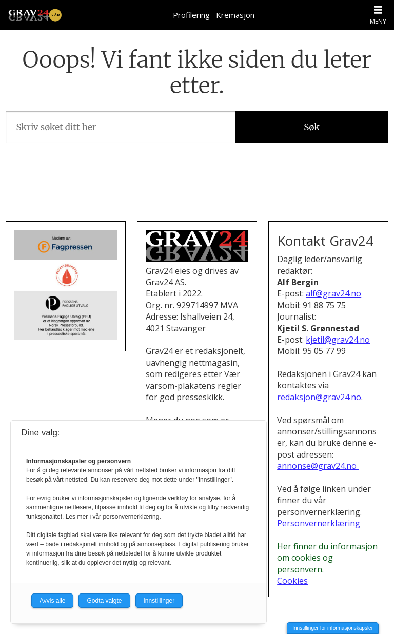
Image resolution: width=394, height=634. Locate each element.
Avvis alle (52, 600)
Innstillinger (159, 600)
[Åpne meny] (378, 9)
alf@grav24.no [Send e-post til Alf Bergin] (333, 293)
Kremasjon (235, 15)
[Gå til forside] (35, 15)
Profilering (191, 15)
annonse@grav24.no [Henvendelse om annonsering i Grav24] (318, 465)
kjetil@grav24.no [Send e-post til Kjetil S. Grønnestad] (338, 339)
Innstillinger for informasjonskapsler (332, 628)
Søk (312, 127)
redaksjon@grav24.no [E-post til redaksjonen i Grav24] (319, 397)
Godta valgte (104, 600)
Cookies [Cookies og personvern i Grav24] (292, 580)
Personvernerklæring (318, 523)
